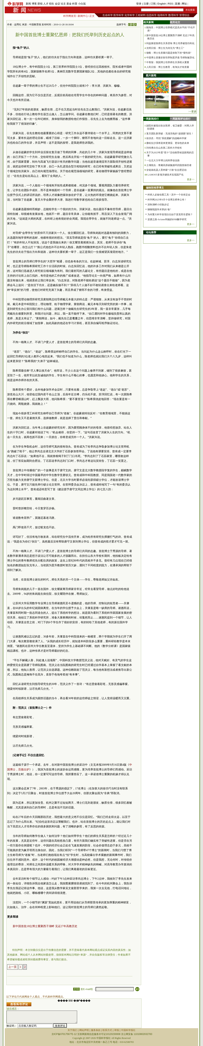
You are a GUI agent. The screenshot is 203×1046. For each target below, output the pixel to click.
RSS (170, 3)
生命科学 (107, 15)
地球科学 (162, 15)
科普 (74, 3)
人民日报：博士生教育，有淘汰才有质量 (167, 67)
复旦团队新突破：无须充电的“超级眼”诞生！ (170, 133)
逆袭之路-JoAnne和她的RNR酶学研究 (167, 219)
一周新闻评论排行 (180, 118)
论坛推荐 (151, 232)
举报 (116, 1030)
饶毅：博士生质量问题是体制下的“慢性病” (168, 52)
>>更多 (192, 111)
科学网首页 (69, 15)
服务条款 (96, 1030)
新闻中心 (83, 15)
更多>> (190, 179)
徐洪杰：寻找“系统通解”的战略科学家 (166, 138)
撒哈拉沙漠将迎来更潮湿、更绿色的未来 (167, 143)
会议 (57, 3)
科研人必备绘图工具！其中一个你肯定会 (168, 194)
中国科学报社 (128, 1030)
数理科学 (173, 15)
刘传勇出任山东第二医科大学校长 (164, 147)
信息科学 (151, 15)
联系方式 (107, 1030)
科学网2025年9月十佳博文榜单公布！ (167, 199)
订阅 (153, 3)
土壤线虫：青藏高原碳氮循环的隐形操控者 (169, 165)
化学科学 (129, 15)
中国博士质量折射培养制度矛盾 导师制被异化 (170, 57)
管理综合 (184, 15)
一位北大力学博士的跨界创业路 (163, 160)
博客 (34, 3)
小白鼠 (82, 3)
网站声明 (84, 1030)
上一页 (12, 966)
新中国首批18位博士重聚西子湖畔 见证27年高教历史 (45, 926)
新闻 (28, 3)
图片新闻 (151, 75)
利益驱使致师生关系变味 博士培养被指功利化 (170, 43)
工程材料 (140, 15)
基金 (69, 3)
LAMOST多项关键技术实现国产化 (165, 174)
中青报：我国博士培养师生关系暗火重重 (167, 62)
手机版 (192, 3)
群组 (40, 3)
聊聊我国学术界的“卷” (159, 209)
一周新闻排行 (151, 118)
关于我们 (72, 1030)
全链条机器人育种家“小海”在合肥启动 (166, 170)
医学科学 (118, 15)
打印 (76, 989)
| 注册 (145, 3)
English (161, 3)
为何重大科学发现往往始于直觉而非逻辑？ (170, 214)
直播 (177, 3)
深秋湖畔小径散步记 (158, 204)
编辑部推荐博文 (155, 187)
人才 (45, 3)
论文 (63, 3)
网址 (184, 3)
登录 (139, 3)
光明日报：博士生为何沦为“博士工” (165, 48)
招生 (51, 3)
